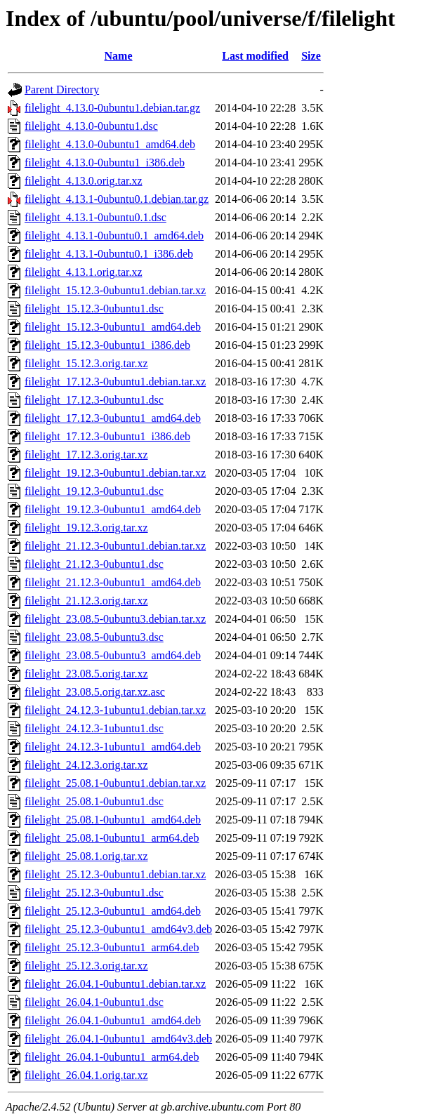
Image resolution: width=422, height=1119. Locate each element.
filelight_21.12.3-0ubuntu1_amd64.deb (113, 582)
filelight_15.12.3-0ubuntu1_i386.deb (107, 345)
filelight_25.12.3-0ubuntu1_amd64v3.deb (118, 929)
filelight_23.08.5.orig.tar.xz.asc (95, 692)
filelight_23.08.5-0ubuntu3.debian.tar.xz (115, 619)
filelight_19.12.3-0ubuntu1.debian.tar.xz (115, 473)
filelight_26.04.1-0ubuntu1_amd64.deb (113, 1020)
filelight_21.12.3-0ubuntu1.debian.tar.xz (115, 546)
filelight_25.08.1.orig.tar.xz (86, 856)
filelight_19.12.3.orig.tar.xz (86, 528)
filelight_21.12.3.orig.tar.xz (86, 601)
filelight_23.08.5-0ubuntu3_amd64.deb (113, 655)
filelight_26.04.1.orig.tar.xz (86, 1075)
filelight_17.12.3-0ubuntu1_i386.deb (107, 436)
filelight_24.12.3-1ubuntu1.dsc (94, 728)
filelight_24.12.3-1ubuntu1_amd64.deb (113, 747)
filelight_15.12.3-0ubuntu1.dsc (94, 308)
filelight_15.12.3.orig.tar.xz (86, 363)
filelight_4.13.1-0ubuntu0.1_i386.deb (109, 254)
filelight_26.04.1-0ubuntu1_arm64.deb (112, 1057)
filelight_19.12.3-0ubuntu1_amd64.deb (113, 509)
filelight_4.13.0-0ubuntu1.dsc (91, 126)
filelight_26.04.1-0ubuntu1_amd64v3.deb (118, 1039)
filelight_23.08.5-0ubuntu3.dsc (94, 637)
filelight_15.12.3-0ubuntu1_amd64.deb (113, 327)
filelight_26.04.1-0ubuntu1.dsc (94, 1002)
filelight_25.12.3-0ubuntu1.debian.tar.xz (115, 874)
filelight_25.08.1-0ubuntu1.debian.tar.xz (115, 783)
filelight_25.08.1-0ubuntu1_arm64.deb (112, 838)
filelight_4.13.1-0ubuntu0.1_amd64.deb (114, 235)
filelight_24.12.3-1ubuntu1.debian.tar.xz (115, 710)
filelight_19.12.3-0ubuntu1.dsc (94, 491)
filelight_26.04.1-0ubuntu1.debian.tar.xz (115, 984)
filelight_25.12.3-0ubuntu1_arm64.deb (112, 947)
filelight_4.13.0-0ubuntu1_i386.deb (105, 162)
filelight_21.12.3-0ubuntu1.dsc (94, 564)
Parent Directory (62, 89)
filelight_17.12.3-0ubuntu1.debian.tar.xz (115, 382)
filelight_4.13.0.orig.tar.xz (84, 181)
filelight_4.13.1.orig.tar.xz (84, 272)
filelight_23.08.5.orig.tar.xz (86, 674)
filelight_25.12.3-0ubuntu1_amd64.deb (113, 911)
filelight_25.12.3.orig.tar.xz (86, 966)
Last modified (255, 56)
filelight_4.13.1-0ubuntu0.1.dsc (95, 217)
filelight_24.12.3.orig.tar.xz (86, 765)
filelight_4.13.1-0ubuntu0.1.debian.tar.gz (117, 199)
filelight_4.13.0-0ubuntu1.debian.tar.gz (112, 108)
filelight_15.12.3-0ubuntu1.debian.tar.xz (115, 290)
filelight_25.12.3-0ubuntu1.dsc (94, 893)
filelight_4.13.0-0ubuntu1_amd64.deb (110, 144)
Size (311, 56)
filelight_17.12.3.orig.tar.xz (86, 455)
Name (119, 56)
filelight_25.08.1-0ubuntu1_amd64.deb (113, 820)
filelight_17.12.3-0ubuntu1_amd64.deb (113, 418)
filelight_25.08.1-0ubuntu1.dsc (94, 801)
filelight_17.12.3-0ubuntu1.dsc (94, 400)
